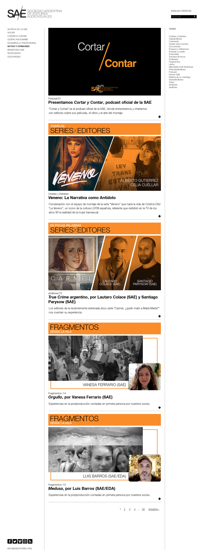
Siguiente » (153, 509)
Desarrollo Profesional (21, 43)
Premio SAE (174, 75)
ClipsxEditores (175, 39)
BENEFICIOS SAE (15, 50)
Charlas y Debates (177, 36)
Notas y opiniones (18, 46)
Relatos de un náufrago (180, 77)
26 (143, 509)
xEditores (173, 85)
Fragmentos (174, 62)
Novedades (14, 53)
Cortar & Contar (17, 36)
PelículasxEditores (177, 70)
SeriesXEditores (176, 80)
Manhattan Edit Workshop (181, 67)
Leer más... (159, 117)
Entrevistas (174, 54)
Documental (174, 47)
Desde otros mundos (178, 44)
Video (171, 82)
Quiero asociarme (17, 40)
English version (181, 11)
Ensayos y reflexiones (179, 49)
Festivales (173, 59)
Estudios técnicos (177, 57)
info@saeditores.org (19, 549)
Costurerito (174, 42)
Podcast (173, 72)
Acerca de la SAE (17, 29)
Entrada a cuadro (177, 52)
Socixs (11, 33)
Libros (171, 65)
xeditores (173, 87)
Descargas (13, 57)
